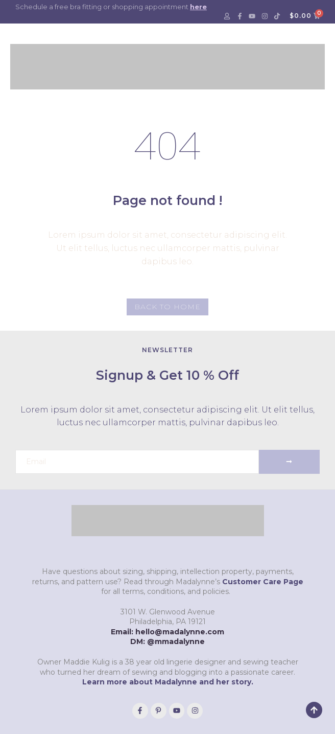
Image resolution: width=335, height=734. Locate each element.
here (198, 7)
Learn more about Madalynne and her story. (167, 681)
